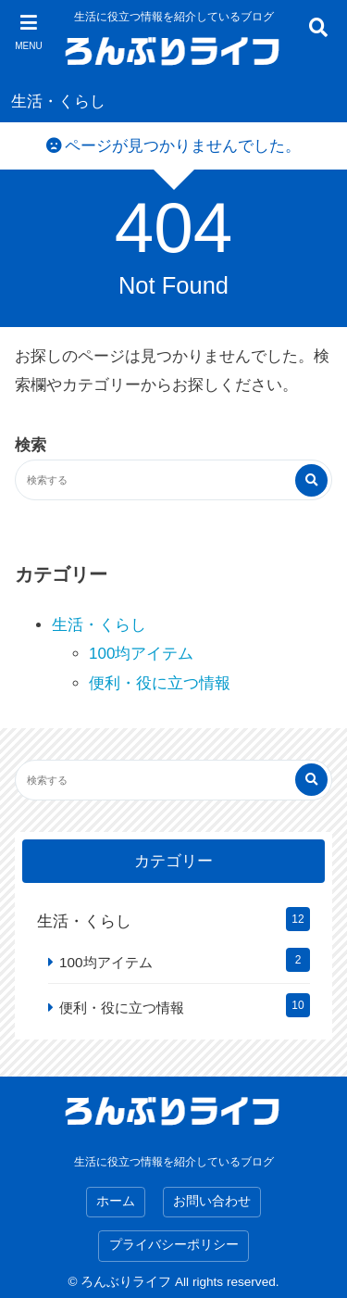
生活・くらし (58, 101)
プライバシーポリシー (174, 1245)
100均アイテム (141, 653)
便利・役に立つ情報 (159, 683)
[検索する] (311, 480)
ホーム (115, 1201)
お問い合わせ (212, 1201)
